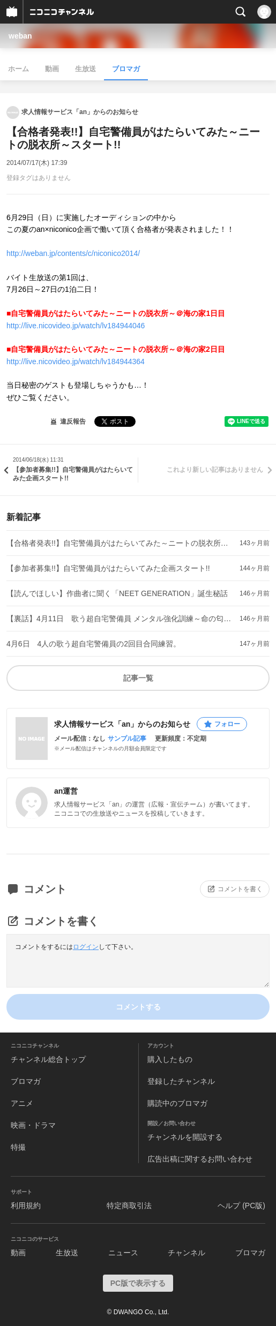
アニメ (22, 1103)
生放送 (85, 69)
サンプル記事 (127, 738)
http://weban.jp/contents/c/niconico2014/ (73, 253)
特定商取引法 (129, 1205)
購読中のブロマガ (177, 1103)
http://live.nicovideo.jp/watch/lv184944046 (75, 325)
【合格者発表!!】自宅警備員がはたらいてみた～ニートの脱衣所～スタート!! (120, 543)
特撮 (18, 1147)
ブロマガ (126, 69)
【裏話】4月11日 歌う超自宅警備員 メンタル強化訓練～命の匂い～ (120, 618)
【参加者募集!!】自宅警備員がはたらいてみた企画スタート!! (108, 568)
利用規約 (26, 1205)
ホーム (18, 69)
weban (20, 36)
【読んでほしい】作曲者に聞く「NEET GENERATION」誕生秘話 (117, 593)
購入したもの (169, 1059)
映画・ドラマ (33, 1125)
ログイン (86, 947)
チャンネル (186, 1252)
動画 (52, 69)
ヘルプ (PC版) (241, 1205)
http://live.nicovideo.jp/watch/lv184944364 (75, 361)
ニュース (123, 1252)
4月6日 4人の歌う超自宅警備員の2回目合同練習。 (93, 643)
